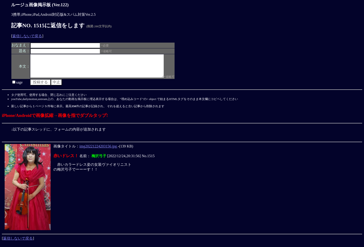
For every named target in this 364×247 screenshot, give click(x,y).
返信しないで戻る (27, 36)
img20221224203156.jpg (98, 150)
